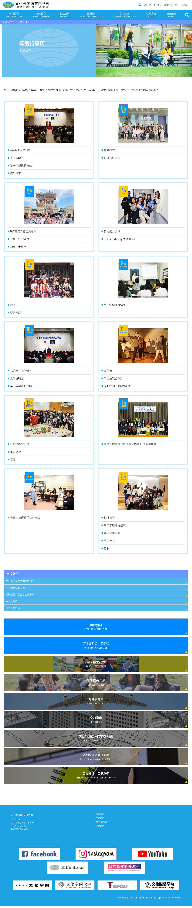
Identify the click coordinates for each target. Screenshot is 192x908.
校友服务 (171, 15)
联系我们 (151, 15)
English (147, 4)
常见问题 (125, 15)
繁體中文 (157, 4)
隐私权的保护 (102, 822)
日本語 (184, 4)
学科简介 (14, 15)
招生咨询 (65, 15)
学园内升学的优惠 (15, 587)
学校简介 (41, 15)
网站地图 (100, 826)
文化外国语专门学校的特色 (20, 581)
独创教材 (91, 15)
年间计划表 (12, 601)
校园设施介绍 (13, 607)
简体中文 (168, 4)
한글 (177, 4)
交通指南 (100, 818)
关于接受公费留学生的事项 (20, 594)
